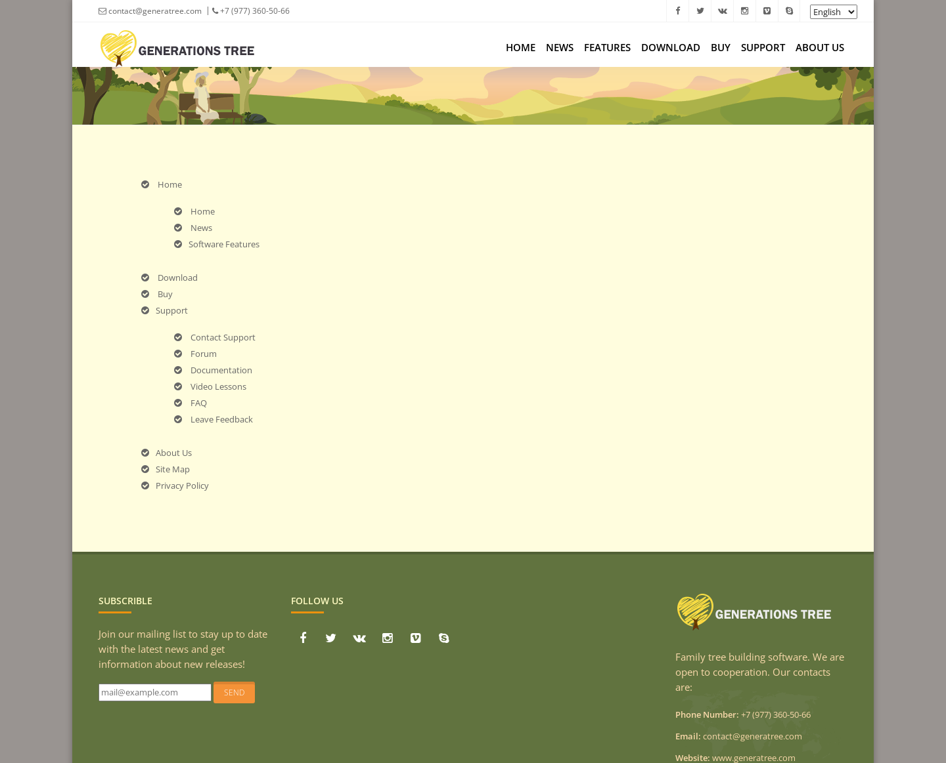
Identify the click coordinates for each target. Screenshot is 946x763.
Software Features (216, 244)
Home (520, 47)
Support (763, 47)
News (560, 47)
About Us (820, 47)
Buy (721, 47)
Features (607, 47)
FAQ (190, 403)
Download (670, 47)
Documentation (213, 370)
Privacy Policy (175, 485)
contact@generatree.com (150, 10)
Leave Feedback (213, 419)
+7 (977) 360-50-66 (251, 10)
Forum (195, 354)
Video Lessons (210, 386)
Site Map (165, 469)
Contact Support (215, 337)
